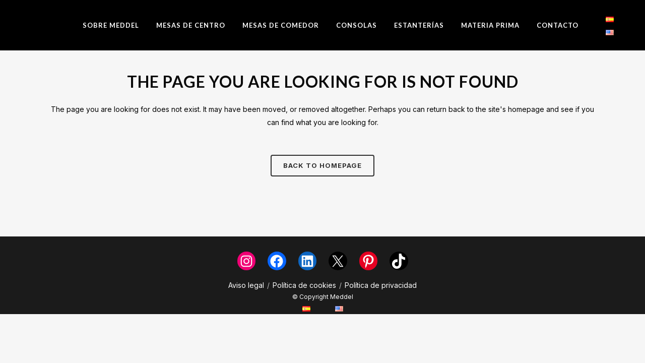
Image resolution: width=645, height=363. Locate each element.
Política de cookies (304, 285)
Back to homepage (322, 165)
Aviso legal (246, 285)
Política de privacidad (381, 285)
